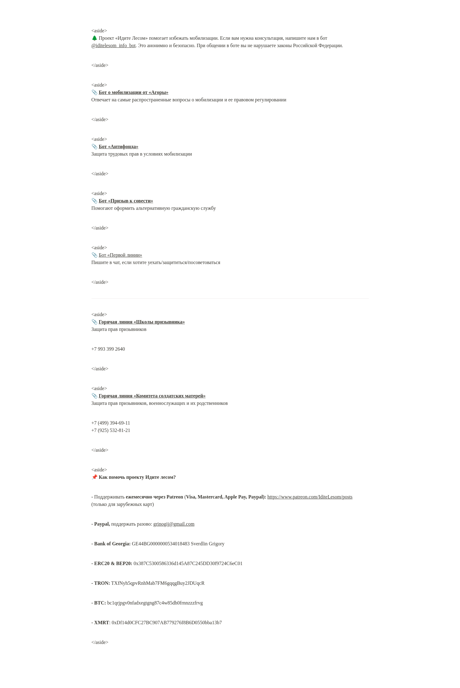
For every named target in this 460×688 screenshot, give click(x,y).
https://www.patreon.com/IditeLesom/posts (309, 496)
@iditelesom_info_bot (114, 45)
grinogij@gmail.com (173, 524)
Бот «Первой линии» (120, 255)
